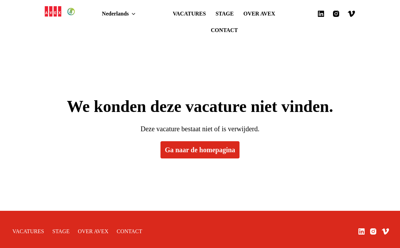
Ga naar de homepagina (200, 133)
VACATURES (167, 14)
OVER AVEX (226, 14)
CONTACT (259, 14)
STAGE (197, 14)
